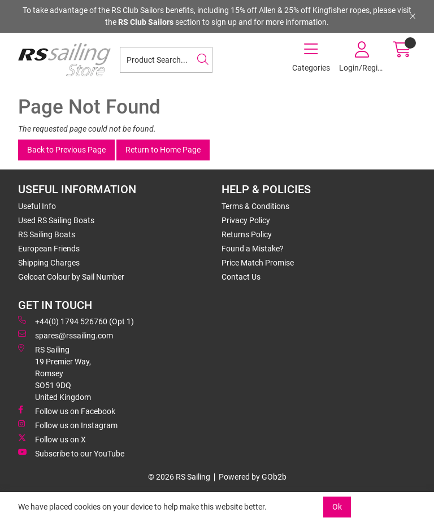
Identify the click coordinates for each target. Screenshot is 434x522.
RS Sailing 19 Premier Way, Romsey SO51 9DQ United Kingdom (54, 373)
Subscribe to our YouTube (71, 453)
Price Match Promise (258, 262)
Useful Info (37, 206)
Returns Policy (247, 234)
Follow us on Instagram (68, 425)
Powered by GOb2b (253, 476)
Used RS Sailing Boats (56, 220)
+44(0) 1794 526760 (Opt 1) (76, 321)
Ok (337, 506)
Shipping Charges (49, 262)
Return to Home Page (163, 149)
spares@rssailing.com (65, 335)
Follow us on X (52, 439)
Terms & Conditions (255, 206)
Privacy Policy (246, 220)
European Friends (49, 248)
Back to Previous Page (66, 149)
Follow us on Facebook (66, 411)
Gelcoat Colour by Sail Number (71, 276)
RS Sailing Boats (46, 234)
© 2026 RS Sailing (179, 476)
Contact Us (241, 276)
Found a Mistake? (253, 248)
